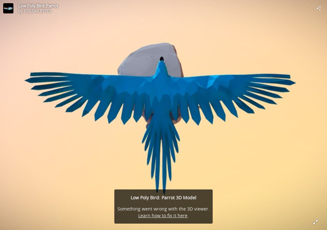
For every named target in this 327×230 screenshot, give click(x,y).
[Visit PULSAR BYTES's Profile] (8, 8)
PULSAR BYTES (37, 11)
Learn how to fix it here (162, 215)
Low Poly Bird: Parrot (38, 6)
